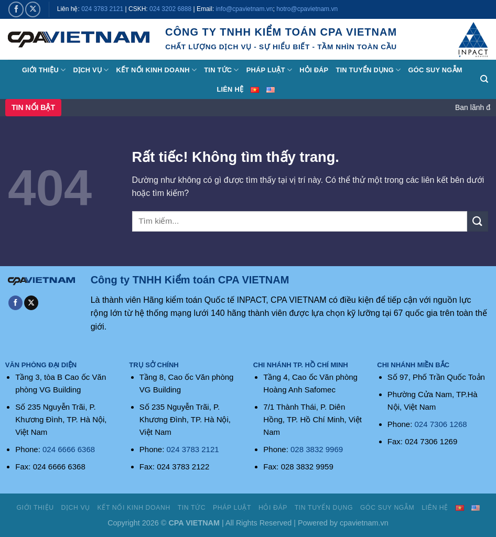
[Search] (484, 79)
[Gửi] (477, 221)
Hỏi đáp (313, 70)
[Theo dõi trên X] (32, 9)
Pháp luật (269, 70)
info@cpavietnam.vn (244, 9)
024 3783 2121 (102, 9)
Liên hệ (230, 89)
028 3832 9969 (316, 449)
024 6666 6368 (68, 449)
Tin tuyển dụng (368, 70)
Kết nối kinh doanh (156, 70)
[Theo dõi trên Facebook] (16, 9)
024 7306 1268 (441, 424)
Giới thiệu (44, 70)
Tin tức (221, 70)
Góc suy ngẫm (435, 70)
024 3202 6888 (170, 9)
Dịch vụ (91, 70)
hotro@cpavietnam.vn (307, 9)
